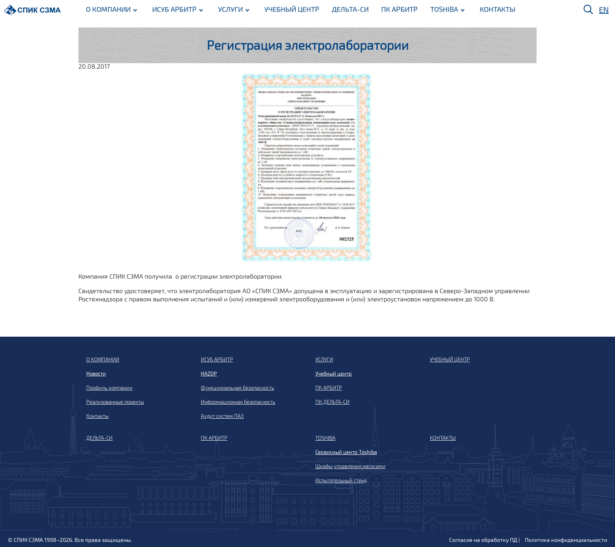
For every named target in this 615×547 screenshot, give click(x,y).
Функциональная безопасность (237, 388)
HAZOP (209, 373)
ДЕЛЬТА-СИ (350, 9)
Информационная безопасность (238, 402)
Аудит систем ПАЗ (222, 416)
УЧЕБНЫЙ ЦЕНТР (291, 9)
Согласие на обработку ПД (483, 539)
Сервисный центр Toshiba (346, 452)
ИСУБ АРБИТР (174, 9)
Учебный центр (333, 373)
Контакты (97, 416)
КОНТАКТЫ (497, 9)
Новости (96, 373)
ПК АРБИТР (399, 9)
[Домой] (32, 10)
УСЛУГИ (230, 9)
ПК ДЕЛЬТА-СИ (332, 402)
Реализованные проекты (115, 402)
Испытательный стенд (341, 480)
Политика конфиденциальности (566, 539)
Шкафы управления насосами (350, 466)
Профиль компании (109, 388)
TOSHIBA (444, 9)
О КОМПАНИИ (108, 9)
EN (604, 9)
